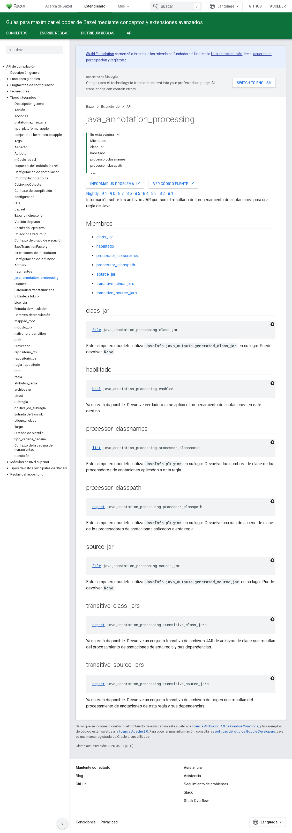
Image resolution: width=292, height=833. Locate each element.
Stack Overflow (196, 801)
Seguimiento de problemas (206, 784)
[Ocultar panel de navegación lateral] (62, 824)
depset (98, 506)
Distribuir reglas (97, 33)
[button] (35, 66)
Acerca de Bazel (58, 6)
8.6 (129, 193)
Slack (188, 792)
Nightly (92, 193)
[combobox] (176, 6)
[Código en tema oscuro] (272, 324)
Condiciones (86, 822)
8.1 (170, 193)
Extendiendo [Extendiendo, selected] (95, 6)
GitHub (255, 6)
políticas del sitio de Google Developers (245, 731)
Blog (79, 776)
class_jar (104, 237)
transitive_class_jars (115, 283)
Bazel (90, 106)
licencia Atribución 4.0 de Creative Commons (225, 726)
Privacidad (109, 822)
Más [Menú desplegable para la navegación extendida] (121, 6)
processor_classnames (117, 255)
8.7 (121, 193)
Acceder (278, 6)
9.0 (112, 193)
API (128, 106)
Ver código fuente (174, 183)
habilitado (105, 246)
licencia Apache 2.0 (133, 731)
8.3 (154, 193)
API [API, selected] (129, 33)
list (96, 447)
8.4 (145, 193)
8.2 (162, 193)
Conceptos (16, 33)
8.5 (137, 193)
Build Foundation (100, 54)
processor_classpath (115, 264)
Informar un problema (115, 183)
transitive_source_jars (116, 292)
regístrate (118, 60)
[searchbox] (34, 50)
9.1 (104, 193)
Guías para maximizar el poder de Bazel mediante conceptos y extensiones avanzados (104, 22)
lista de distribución (226, 54)
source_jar (105, 274)
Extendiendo (110, 106)
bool (96, 388)
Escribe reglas (54, 33)
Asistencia (192, 776)
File (96, 329)
